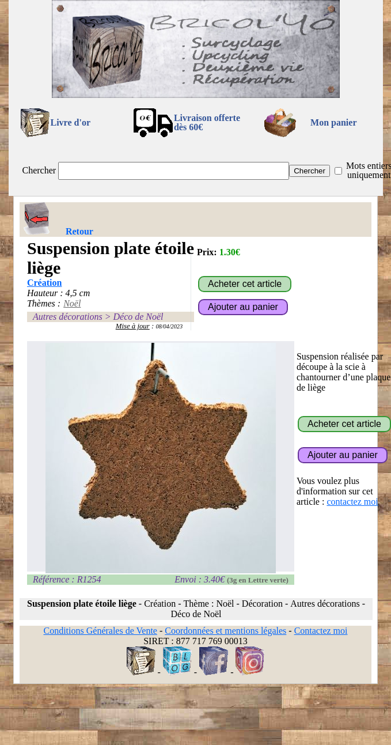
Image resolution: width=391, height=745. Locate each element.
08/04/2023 (169, 326)
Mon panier (333, 122)
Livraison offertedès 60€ (207, 122)
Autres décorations (68, 317)
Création (44, 283)
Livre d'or (70, 122)
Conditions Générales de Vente (100, 631)
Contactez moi (321, 631)
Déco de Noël (138, 317)
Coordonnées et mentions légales (225, 631)
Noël (72, 303)
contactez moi (352, 501)
